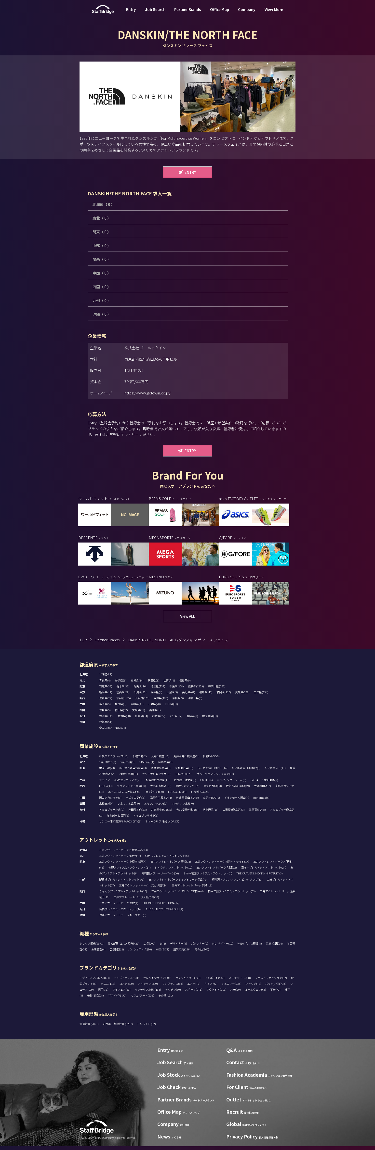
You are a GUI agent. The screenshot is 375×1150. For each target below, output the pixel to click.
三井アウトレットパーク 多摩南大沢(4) (122, 865)
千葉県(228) (176, 690)
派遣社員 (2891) (89, 1027)
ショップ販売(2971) (92, 947)
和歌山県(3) (195, 702)
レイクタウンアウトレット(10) (173, 871)
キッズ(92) (210, 987)
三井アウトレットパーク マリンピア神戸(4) (177, 895)
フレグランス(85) (172, 987)
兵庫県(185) (161, 702)
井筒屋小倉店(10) (161, 813)
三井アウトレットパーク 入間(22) (216, 871)
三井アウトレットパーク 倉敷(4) (118, 907)
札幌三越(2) (140, 760)
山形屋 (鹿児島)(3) (234, 813)
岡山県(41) (137, 707)
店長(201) (149, 947)
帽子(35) (103, 993)
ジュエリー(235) (231, 987)
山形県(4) (169, 684)
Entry (131, 13)
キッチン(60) (173, 993)
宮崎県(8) (192, 719)
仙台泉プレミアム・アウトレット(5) (167, 859)
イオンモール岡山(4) (236, 801)
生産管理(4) (98, 953)
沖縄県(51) (105, 725)
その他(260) (202, 953)
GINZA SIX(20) (183, 777)
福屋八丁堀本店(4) (160, 801)
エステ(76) (193, 987)
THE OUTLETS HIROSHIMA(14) (160, 907)
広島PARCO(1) (211, 801)
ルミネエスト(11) (275, 771)
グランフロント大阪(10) (131, 789)
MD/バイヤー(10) (222, 947)
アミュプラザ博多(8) (145, 819)
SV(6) (163, 947)
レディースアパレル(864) (95, 981)
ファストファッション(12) (271, 981)
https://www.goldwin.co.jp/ (147, 392)
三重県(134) (261, 696)
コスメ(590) (126, 987)
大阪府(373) (142, 702)
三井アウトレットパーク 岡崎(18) (192, 889)
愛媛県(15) (138, 714)
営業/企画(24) (274, 947)
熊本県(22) (158, 719)
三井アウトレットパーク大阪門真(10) (136, 901)
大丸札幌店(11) (160, 760)
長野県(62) (188, 696)
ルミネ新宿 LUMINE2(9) (246, 771)
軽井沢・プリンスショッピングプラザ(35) (237, 883)
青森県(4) (105, 684)
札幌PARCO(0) (211, 760)
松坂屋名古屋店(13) (158, 783)
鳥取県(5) (105, 707)
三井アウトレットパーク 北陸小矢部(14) (143, 889)
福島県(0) (185, 684)
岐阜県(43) (205, 696)
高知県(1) (155, 714)
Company (246, 13)
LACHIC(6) (206, 783)
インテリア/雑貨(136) (148, 993)
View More (274, 13)
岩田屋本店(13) (137, 813)
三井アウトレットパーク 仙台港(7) (120, 859)
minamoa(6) (261, 801)
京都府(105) (123, 702)
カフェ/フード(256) (142, 999)
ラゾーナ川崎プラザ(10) (156, 777)
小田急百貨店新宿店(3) (133, 771)
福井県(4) (156, 696)
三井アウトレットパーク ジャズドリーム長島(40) (178, 883)
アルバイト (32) (146, 1027)
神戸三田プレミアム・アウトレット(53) (232, 895)
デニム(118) (108, 987)
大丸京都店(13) (212, 789)
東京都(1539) (196, 690)
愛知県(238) (242, 696)
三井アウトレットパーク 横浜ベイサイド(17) (222, 865)
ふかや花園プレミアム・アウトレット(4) (207, 877)
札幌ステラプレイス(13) (113, 760)
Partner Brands (187, 13)
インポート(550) (215, 981)
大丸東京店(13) (184, 771)
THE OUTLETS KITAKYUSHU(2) (164, 913)
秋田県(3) (153, 684)
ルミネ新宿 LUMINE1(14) (212, 771)
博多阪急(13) (210, 813)
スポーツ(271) (193, 993)
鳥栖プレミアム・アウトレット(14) (120, 913)
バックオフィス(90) (140, 953)
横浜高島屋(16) (129, 777)
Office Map (219, 13)
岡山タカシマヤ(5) (110, 801)
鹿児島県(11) (210, 719)
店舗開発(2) (117, 953)
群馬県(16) (140, 690)
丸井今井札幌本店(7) (186, 760)
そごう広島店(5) (135, 801)
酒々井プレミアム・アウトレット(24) (263, 871)
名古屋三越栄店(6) (185, 783)
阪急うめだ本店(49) (238, 789)
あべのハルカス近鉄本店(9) (124, 795)
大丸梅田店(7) (262, 789)
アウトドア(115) (216, 993)
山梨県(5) (172, 696)
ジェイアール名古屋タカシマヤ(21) (120, 783)
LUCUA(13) (106, 789)
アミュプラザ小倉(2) (111, 813)
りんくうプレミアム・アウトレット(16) (123, 895)
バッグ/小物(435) (275, 987)
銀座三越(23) (107, 771)
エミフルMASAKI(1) (155, 807)
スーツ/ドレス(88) (240, 981)
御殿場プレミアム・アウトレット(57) (121, 883)
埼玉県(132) (158, 690)
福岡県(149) (106, 719)
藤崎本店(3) (165, 766)
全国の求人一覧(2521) (112, 731)
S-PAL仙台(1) (146, 766)
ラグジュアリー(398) (188, 981)
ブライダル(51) (117, 999)
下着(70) (275, 993)
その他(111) (165, 999)
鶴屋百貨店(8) (257, 813)
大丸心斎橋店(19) (160, 789)
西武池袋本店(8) (161, 771)
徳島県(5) (105, 714)
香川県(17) (121, 714)
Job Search (155, 13)
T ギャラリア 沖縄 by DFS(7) (162, 825)
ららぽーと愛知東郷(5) (264, 783)
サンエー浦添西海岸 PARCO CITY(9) (120, 825)
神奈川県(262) (216, 690)
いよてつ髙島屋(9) (129, 807)
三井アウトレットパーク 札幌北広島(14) (123, 853)
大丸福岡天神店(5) (187, 813)
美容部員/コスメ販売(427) (123, 947)
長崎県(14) (141, 719)
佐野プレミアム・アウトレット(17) (129, 871)
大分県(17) (175, 719)
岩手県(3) (120, 684)
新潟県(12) (105, 696)
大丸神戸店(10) (155, 795)
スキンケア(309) (148, 987)
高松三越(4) (106, 807)
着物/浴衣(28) (95, 999)
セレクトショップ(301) (157, 981)
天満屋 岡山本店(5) (187, 801)
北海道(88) (105, 678)
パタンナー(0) (199, 947)
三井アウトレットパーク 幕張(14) (170, 865)
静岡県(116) (223, 696)
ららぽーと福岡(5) (118, 819)
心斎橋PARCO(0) (200, 795)
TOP (83, 643)
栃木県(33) (122, 690)
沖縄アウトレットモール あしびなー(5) (122, 919)
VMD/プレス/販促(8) (249, 947)
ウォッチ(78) (253, 987)
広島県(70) (154, 707)
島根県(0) (120, 707)
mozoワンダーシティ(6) (231, 783)
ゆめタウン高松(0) (183, 807)
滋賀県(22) (105, 702)
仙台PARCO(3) (107, 766)
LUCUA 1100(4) (177, 795)
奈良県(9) (178, 702)
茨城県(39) (105, 690)
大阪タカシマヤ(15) (187, 789)
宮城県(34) (137, 684)
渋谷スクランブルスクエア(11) (215, 777)
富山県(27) (122, 696)
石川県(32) (140, 696)
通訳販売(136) (181, 953)
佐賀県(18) (124, 719)
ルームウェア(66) (255, 993)
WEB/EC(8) (162, 953)
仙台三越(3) (127, 766)
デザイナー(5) (178, 947)
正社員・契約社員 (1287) (118, 1027)
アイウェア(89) (121, 993)
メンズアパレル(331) (126, 981)
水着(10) (235, 993)
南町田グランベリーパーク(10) (160, 877)
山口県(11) (171, 707)
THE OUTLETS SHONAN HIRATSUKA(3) (259, 877)
